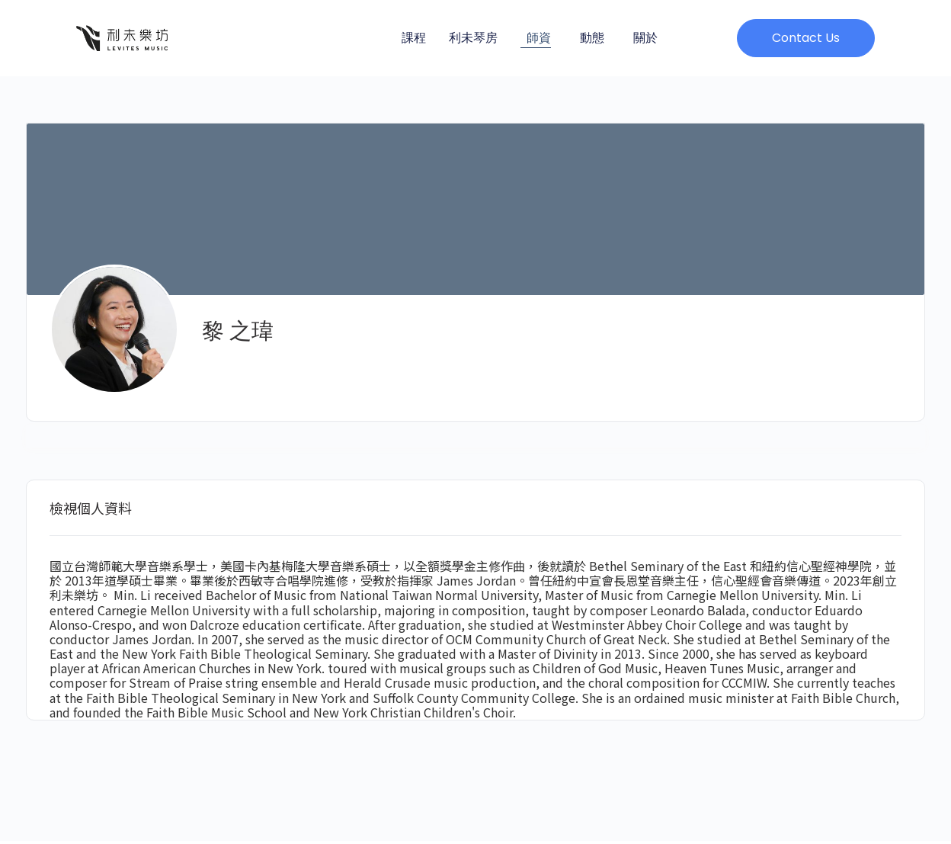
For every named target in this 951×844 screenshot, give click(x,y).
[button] (806, 38)
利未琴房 (473, 38)
